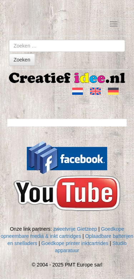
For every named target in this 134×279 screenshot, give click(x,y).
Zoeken (22, 60)
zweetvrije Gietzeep (75, 229)
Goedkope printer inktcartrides (75, 243)
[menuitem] (77, 91)
